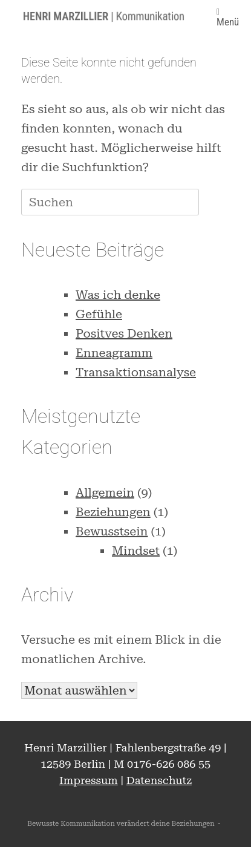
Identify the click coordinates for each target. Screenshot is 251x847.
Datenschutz (159, 780)
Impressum (88, 780)
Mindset (136, 550)
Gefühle (99, 314)
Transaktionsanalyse (136, 372)
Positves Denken (124, 333)
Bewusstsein (112, 531)
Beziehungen (113, 512)
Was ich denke (118, 294)
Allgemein (105, 492)
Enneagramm (114, 352)
